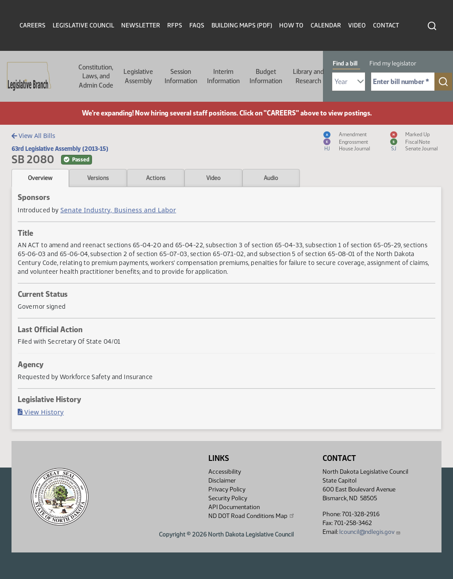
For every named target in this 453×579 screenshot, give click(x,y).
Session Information (181, 76)
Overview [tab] (40, 177)
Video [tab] (213, 177)
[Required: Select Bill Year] (348, 81)
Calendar (326, 25)
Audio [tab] (271, 177)
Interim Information (223, 76)
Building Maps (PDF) (241, 25)
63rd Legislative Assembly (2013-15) (60, 149)
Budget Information (266, 76)
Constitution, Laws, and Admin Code (95, 76)
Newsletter (140, 25)
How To (291, 25)
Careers (32, 25)
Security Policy (227, 498)
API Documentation (234, 507)
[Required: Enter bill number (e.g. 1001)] (403, 81)
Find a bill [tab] (345, 63)
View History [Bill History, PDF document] (41, 412)
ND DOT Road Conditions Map (251, 516)
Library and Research (308, 76)
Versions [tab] (98, 177)
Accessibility (224, 471)
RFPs (174, 25)
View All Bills (33, 135)
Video (357, 25)
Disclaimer (222, 480)
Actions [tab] (155, 177)
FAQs (196, 25)
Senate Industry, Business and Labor (118, 210)
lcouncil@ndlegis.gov (370, 532)
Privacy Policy (227, 489)
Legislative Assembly (138, 76)
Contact (386, 25)
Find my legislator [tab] (392, 63)
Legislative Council (83, 25)
